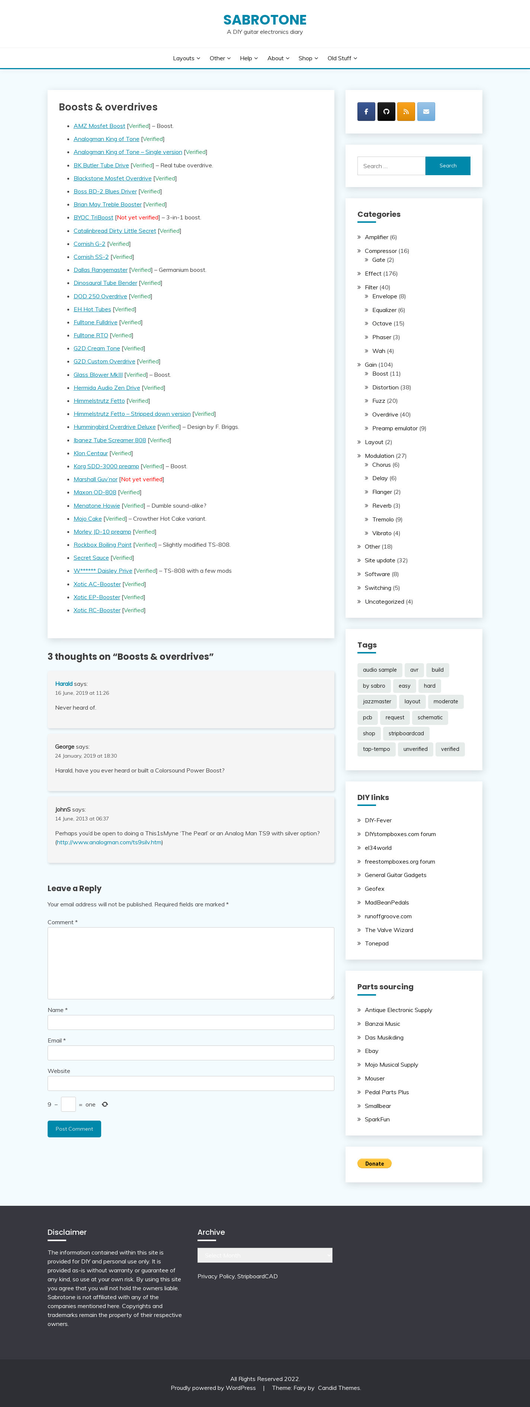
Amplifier (376, 237)
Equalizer (384, 310)
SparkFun (377, 1119)
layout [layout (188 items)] (412, 701)
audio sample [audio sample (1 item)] (380, 669)
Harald (64, 683)
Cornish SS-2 (91, 256)
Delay (380, 478)
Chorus (381, 464)
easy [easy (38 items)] (405, 685)
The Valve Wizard (389, 930)
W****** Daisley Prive (103, 570)
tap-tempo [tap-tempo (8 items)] (376, 749)
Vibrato (382, 533)
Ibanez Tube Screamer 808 (110, 440)
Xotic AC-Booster (97, 584)
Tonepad (377, 943)
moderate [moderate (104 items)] (446, 701)
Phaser (381, 337)
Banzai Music (382, 1023)
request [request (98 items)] (395, 717)
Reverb (382, 505)
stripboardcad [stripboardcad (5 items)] (406, 733)
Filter (371, 287)
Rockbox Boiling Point (103, 544)
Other (217, 58)
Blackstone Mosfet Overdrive (113, 178)
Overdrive (385, 414)
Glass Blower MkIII (98, 374)
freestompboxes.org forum (400, 861)
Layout (374, 442)
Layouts (184, 58)
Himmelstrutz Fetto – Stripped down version (132, 413)
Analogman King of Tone (106, 138)
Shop (305, 58)
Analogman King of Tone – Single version (128, 151)
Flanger (382, 491)
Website (59, 1070)
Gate (378, 259)
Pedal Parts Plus (387, 1092)
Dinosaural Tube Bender (105, 282)
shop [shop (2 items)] (369, 733)
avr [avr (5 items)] (414, 669)
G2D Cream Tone (97, 348)
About (275, 58)
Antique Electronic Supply (399, 1010)
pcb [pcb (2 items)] (367, 717)
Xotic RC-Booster (97, 610)
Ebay (372, 1050)
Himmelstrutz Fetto (99, 400)
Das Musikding (384, 1037)
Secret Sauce (91, 557)
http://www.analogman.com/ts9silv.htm (109, 842)
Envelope (384, 296)
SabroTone (265, 19)
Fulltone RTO (91, 335)
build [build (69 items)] (438, 669)
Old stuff (339, 58)
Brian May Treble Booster (108, 204)
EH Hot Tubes (92, 309)
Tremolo (383, 519)
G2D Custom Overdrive (104, 361)
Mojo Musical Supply (391, 1064)
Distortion (385, 387)
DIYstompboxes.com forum (400, 834)
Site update (380, 560)
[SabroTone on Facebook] (366, 111)
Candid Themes (339, 1387)
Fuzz (378, 400)
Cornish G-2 (90, 243)
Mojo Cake (88, 518)
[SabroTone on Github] (386, 111)
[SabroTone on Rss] (406, 111)
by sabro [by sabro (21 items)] (374, 685)
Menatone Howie (97, 505)
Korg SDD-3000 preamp (106, 466)
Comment (63, 922)
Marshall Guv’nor (96, 479)
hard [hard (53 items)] (430, 685)
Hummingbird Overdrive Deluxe (115, 426)
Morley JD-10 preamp (102, 531)
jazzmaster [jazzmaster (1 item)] (377, 701)
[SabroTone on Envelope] (426, 111)
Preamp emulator (395, 428)
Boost (380, 373)
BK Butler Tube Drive (101, 165)
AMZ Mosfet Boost (99, 125)
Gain (371, 364)
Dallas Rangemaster (101, 269)
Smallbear (378, 1105)
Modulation (379, 455)
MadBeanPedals (387, 902)
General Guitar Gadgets (396, 874)
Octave (382, 323)
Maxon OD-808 (95, 492)
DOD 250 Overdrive (100, 296)
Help (246, 58)
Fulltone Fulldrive (96, 322)
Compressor (381, 250)
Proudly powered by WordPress (214, 1387)
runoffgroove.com (388, 916)
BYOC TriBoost (93, 217)
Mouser (375, 1078)
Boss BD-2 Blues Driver (105, 191)
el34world (378, 847)
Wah (378, 350)
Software (377, 574)
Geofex (375, 888)
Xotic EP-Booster (97, 597)
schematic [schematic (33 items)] (430, 717)
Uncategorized (384, 601)
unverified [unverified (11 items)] (416, 749)
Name (58, 1010)
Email (57, 1040)
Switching (378, 587)
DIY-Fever (378, 820)
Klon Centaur (91, 453)
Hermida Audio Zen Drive (107, 387)
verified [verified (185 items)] (450, 749)
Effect (373, 273)
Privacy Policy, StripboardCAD (237, 1276)
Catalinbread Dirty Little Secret (115, 230)
